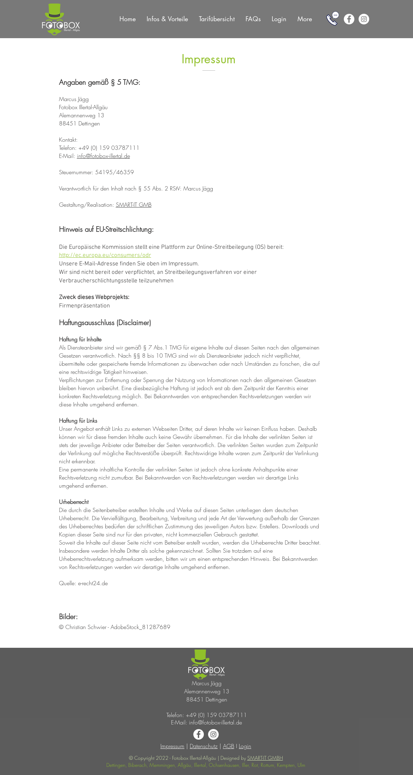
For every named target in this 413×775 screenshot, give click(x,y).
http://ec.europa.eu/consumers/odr (105, 255)
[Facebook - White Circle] (349, 19)
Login (245, 746)
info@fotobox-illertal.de (103, 156)
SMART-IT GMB (134, 205)
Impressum (172, 746)
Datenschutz (204, 746)
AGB (228, 746)
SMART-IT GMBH (265, 758)
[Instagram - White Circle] (364, 19)
